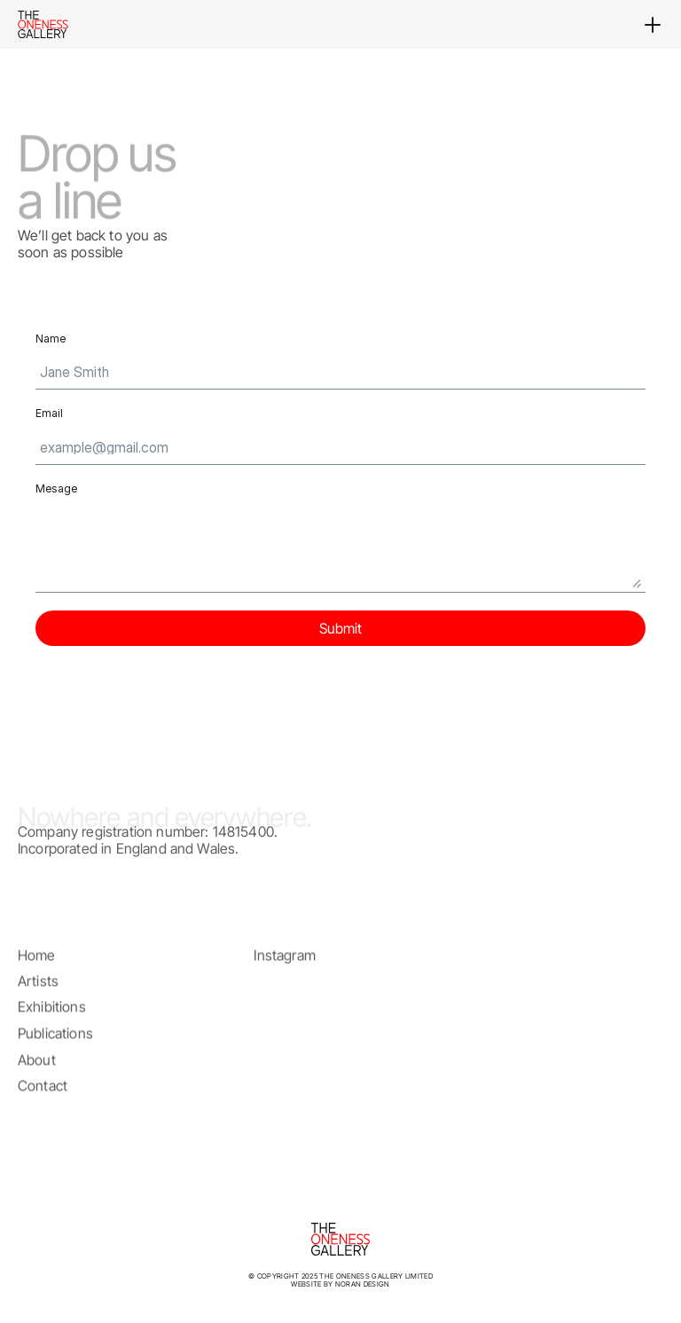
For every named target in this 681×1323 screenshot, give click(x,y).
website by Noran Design (340, 1284)
